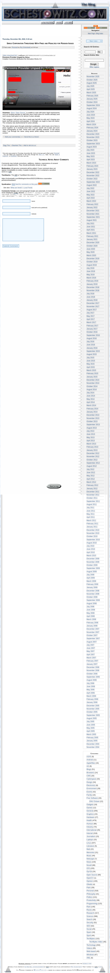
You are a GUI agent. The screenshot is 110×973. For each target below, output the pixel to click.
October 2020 (92, 246)
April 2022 (91, 198)
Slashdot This (17, 146)
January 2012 (92, 489)
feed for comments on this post (24, 184)
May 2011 (90, 514)
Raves (89, 910)
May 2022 (90, 195)
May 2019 (90, 275)
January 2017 (92, 329)
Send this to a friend (31, 137)
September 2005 (93, 715)
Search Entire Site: (91, 55)
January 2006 (92, 702)
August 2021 (92, 220)
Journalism (91, 836)
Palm (89, 888)
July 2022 (90, 188)
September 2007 (93, 639)
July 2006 (90, 683)
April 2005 (91, 731)
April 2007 (91, 655)
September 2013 (93, 425)
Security (90, 923)
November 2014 (93, 383)
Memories (90, 853)
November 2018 (93, 291)
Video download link (10, 56)
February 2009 (92, 584)
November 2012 (93, 457)
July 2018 (90, 294)
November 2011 (93, 495)
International (91, 830)
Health (89, 820)
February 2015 (92, 374)
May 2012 (90, 476)
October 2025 (92, 80)
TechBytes (91, 939)
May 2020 (90, 252)
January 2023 (92, 169)
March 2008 (91, 619)
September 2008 (93, 600)
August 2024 (92, 108)
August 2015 (92, 354)
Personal (14, 47)
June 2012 (91, 473)
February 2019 (92, 281)
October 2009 (92, 565)
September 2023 (93, 144)
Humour (90, 824)
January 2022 (92, 208)
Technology (91, 945)
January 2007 (92, 664)
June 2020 (91, 249)
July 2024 (90, 112)
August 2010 (92, 543)
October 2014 (92, 386)
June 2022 (91, 191)
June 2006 (91, 686)
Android (90, 760)
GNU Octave (94, 801)
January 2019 (92, 284)
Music (89, 856)
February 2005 (92, 738)
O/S (88, 868)
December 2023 (93, 134)
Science (90, 916)
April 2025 (91, 89)
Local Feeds (28, 188)
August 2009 (92, 572)
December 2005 (93, 706)
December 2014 (93, 380)
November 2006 (93, 670)
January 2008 (92, 626)
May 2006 (90, 690)
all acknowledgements (37, 967)
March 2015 (91, 370)
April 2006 (91, 693)
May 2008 (90, 613)
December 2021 (93, 211)
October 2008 (92, 597)
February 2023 (92, 166)
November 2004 (93, 747)
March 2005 (91, 734)
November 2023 (93, 137)
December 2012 (93, 453)
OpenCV (90, 878)
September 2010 (93, 540)
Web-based (91, 951)
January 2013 (92, 450)
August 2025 (92, 83)
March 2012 (91, 482)
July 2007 (90, 645)
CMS (89, 776)
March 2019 (91, 278)
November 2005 (93, 709)
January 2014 (92, 412)
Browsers (90, 773)
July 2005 (90, 722)
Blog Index (99, 33)
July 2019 (90, 268)
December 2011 (93, 492)
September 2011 (93, 501)
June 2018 (91, 297)
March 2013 (91, 444)
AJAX (89, 757)
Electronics (91, 785)
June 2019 (91, 271)
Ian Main (27, 967)
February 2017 (92, 326)
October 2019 (92, 262)
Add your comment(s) (12, 137)
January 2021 (92, 239)
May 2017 (90, 316)
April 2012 (91, 479)
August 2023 (92, 147)
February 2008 (92, 623)
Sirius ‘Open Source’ (18, 113)
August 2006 (92, 680)
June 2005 (91, 725)
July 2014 (90, 393)
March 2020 (91, 255)
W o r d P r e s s (40, 970)
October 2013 (92, 421)
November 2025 (93, 77)
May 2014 (90, 399)
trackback (14, 156)
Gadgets (90, 805)
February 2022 (92, 204)
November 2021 (93, 214)
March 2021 (91, 233)
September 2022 (93, 182)
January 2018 (92, 300)
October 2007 (92, 635)
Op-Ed (89, 872)
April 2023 (91, 160)
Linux (89, 843)
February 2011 (92, 524)
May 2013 (90, 437)
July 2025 (90, 86)
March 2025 (91, 93)
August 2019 (92, 265)
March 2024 (91, 125)
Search (89, 919)
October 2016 (92, 332)
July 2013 (90, 431)
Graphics (90, 814)
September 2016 (93, 335)
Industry (90, 827)
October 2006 (92, 674)
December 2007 (93, 629)
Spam (89, 932)
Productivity (91, 900)
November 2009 (93, 562)
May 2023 (90, 156)
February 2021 (92, 236)
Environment (92, 789)
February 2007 (92, 661)
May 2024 (90, 118)
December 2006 (93, 667)
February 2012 (92, 485)
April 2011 (91, 517)
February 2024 (92, 128)
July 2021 (90, 224)
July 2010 (90, 546)
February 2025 (92, 96)
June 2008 (91, 610)
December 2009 (93, 559)
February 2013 (92, 447)
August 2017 (92, 310)
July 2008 (90, 607)
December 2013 (93, 415)
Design (89, 782)
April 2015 (91, 367)
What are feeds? (16, 188)
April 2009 (91, 578)
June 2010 (91, 549)
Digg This (6, 146)
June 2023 (91, 153)
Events (89, 792)
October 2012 (92, 460)
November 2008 (93, 594)
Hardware (90, 817)
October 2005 (92, 712)
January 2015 (92, 377)
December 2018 (93, 287)
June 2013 (91, 434)
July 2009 (90, 575)
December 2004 (93, 744)
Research (90, 913)
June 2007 (91, 648)
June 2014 (91, 396)
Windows (90, 955)
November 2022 (93, 176)
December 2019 (93, 259)
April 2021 (91, 230)
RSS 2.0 (41, 155)
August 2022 (92, 185)
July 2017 (90, 313)
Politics (89, 897)
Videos (89, 948)
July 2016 (90, 342)
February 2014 (92, 409)
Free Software (92, 798)
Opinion (90, 881)
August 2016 (92, 338)
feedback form (87, 963)
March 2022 (91, 201)
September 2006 (93, 677)
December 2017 (93, 303)
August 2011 (92, 504)
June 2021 (91, 227)
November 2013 (93, 418)
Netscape (90, 859)
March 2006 (91, 696)
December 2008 (93, 591)
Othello (89, 884)
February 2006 (92, 699)
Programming (92, 904)
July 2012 (90, 469)
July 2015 (90, 358)
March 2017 (91, 322)
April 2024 (91, 121)
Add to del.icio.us (30, 146)
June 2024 (91, 115)
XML (88, 958)
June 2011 (91, 511)
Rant (88, 907)
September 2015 (93, 351)
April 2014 (91, 402)
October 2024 (92, 102)
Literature (90, 846)
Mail (88, 849)
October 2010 (92, 536)
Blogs (89, 769)
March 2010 (91, 556)
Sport (89, 936)
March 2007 (91, 658)
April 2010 (91, 552)
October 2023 (92, 140)
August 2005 (92, 718)
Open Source (92, 875)
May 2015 (90, 364)
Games (89, 808)
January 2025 (92, 99)
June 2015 (91, 361)
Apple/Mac (91, 763)
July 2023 (90, 150)
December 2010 (93, 530)
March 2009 (91, 581)
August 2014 (92, 390)
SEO (88, 926)
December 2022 (93, 172)
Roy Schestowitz (25, 47)
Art (88, 766)
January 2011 (92, 527)
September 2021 (93, 217)
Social (89, 929)
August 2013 (92, 428)
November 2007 (93, 632)
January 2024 (92, 131)
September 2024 (93, 105)
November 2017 (93, 307)
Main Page (91, 33)
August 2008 (92, 603)
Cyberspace (91, 779)
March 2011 (91, 520)
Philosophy (91, 894)
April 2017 (91, 319)
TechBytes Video (96, 942)
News (89, 862)
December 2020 (93, 243)
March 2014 (91, 405)
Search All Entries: (91, 47)
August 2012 (92, 466)
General (90, 811)
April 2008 (91, 616)
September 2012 (93, 463)
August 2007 (92, 642)
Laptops (90, 840)
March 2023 (91, 163)
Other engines (94, 67)
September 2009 (93, 568)
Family (89, 795)
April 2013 (91, 441)
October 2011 (92, 498)
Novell (89, 865)
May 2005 (90, 728)
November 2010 (93, 533)
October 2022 (92, 179)
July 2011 (90, 508)
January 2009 (92, 587)
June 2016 (91, 345)
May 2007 (90, 651)
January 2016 (92, 348)
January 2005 (92, 741)
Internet (90, 833)
